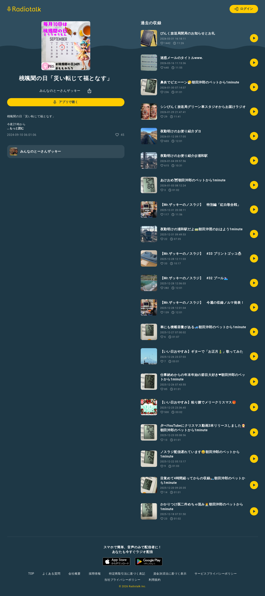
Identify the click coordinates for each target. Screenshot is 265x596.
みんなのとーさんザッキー (60, 91)
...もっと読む (15, 128)
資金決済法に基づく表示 (170, 573)
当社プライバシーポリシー (122, 579)
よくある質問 (51, 573)
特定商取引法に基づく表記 (127, 573)
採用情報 (95, 573)
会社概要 (74, 573)
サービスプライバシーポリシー (216, 573)
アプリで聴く (65, 102)
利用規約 (155, 579)
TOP (31, 573)
